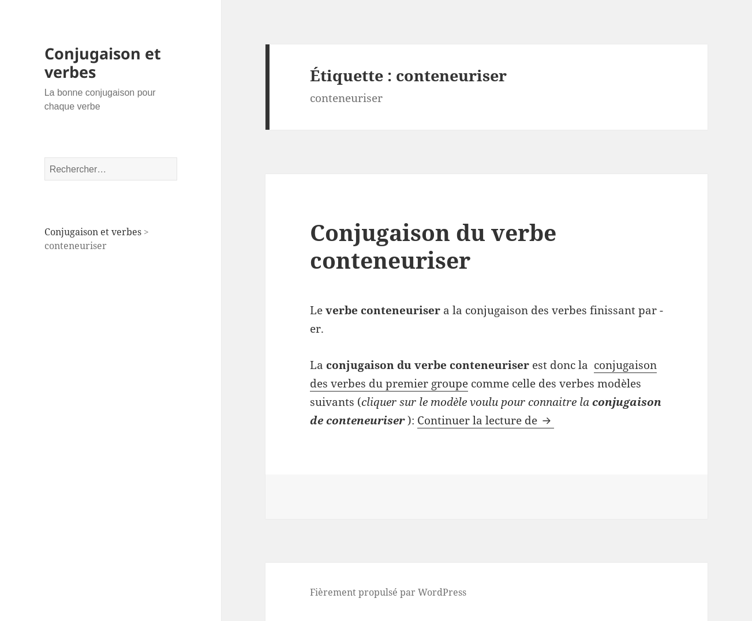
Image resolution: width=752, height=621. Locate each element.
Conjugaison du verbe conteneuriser (433, 246)
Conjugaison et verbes (102, 62)
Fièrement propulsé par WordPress (388, 592)
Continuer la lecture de (485, 420)
